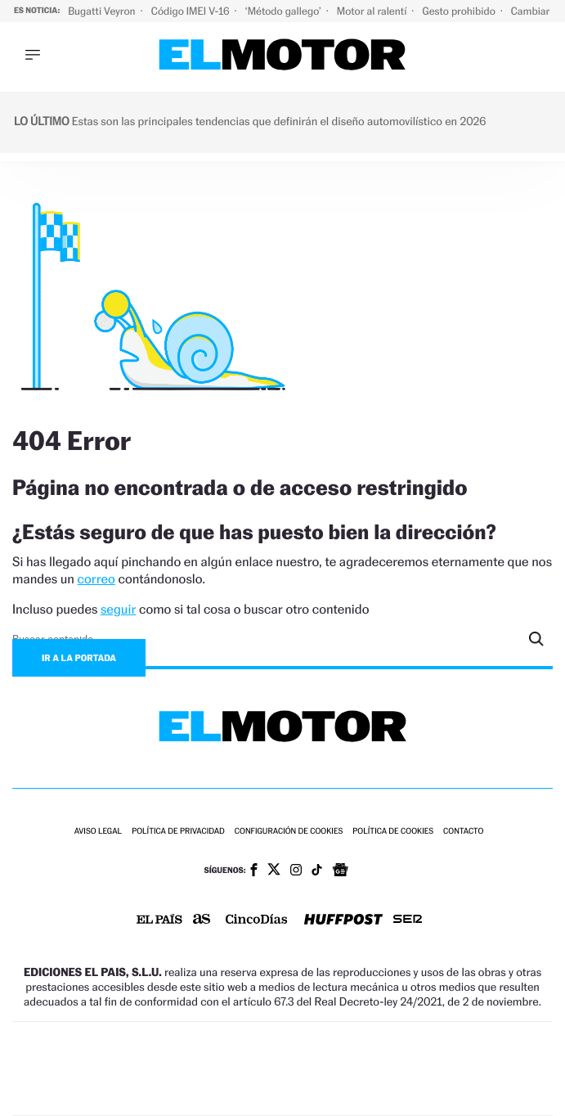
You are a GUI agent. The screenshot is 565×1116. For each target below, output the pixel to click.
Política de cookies (392, 831)
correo (96, 579)
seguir (118, 609)
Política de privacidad (178, 831)
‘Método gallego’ (284, 11)
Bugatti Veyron (102, 11)
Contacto (463, 831)
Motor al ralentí (373, 11)
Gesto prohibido (459, 11)
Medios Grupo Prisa (283, 1097)
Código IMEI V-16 (191, 11)
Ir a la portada (79, 658)
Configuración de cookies (289, 831)
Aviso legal (98, 831)
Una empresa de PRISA (283, 1057)
